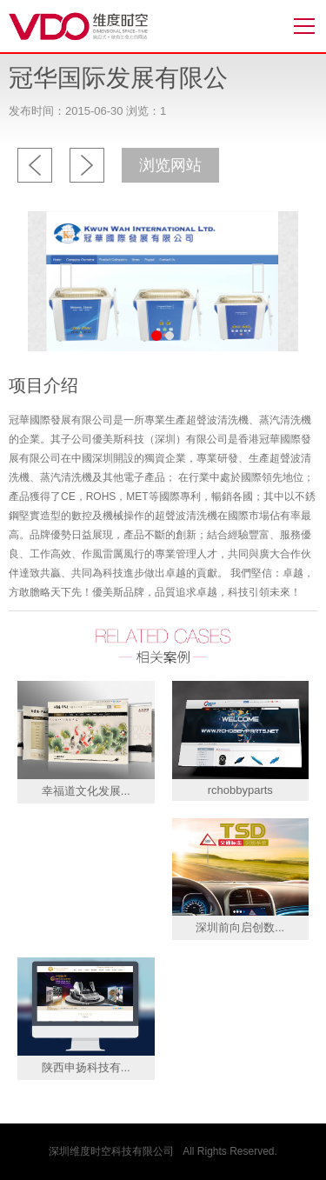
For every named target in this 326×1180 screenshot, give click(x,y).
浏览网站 (170, 165)
